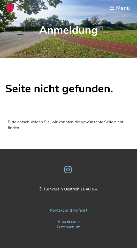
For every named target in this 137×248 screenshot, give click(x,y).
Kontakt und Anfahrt (68, 210)
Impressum (68, 221)
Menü (120, 8)
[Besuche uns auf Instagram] (68, 169)
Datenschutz (68, 227)
